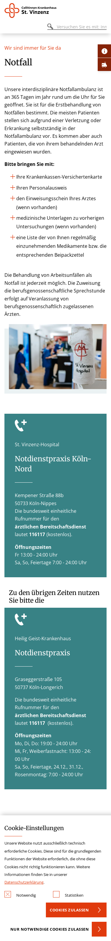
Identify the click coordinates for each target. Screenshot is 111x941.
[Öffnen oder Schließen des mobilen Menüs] (7, 27)
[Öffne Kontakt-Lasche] (104, 51)
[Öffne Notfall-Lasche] (104, 64)
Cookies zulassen (69, 910)
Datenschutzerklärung (24, 882)
